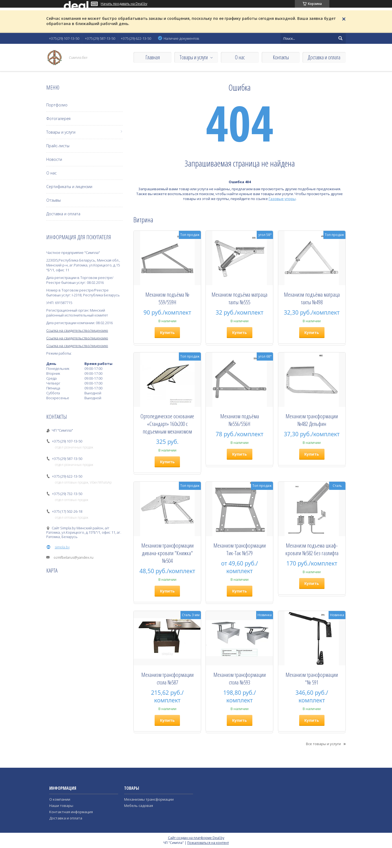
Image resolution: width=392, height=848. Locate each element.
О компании (59, 799)
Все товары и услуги (323, 743)
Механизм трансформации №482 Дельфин (312, 420)
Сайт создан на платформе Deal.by (196, 837)
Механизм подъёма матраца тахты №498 (312, 298)
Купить (167, 332)
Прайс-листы (57, 145)
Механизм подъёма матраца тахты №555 (239, 298)
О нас (240, 57)
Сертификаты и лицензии (69, 186)
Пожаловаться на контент (208, 842)
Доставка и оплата (324, 57)
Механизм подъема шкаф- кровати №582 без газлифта (311, 549)
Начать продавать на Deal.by (124, 4)
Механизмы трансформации (149, 799)
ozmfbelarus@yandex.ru (73, 557)
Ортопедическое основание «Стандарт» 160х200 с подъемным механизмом (167, 423)
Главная (152, 57)
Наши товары (61, 805)
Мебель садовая (138, 805)
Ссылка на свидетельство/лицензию (77, 330)
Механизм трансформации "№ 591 (312, 678)
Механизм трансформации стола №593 (239, 678)
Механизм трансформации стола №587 (167, 678)
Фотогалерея (58, 118)
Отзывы (53, 200)
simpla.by (62, 547)
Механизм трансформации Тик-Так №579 (239, 549)
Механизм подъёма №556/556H (239, 420)
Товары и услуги (194, 57)
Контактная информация (71, 811)
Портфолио (57, 104)
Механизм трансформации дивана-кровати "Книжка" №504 (167, 553)
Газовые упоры (282, 198)
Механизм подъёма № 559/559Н (167, 298)
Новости (54, 159)
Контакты (281, 57)
